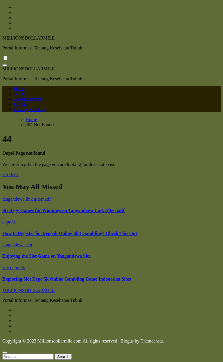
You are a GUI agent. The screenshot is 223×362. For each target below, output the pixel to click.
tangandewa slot (17, 244)
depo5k (9, 221)
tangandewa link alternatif (26, 199)
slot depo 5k (13, 267)
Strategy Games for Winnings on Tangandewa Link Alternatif (63, 210)
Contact (21, 104)
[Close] (4, 352)
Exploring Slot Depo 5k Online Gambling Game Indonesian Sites (66, 279)
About (20, 93)
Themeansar (152, 340)
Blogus (127, 340)
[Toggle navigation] (4, 65)
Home (19, 88)
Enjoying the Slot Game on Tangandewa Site (46, 256)
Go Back (10, 174)
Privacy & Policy (30, 109)
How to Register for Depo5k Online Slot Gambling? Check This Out (69, 233)
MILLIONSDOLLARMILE (28, 37)
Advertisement (27, 99)
